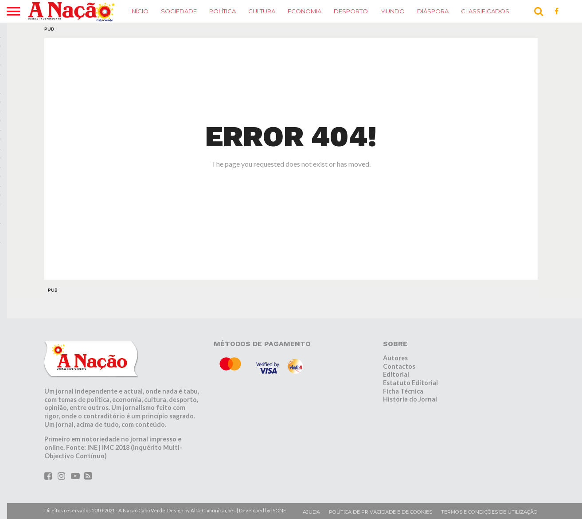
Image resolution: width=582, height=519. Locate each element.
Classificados (485, 11)
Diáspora (433, 11)
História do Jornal (410, 399)
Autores (395, 358)
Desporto (351, 11)
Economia (304, 11)
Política (222, 11)
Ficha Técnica (403, 391)
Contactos (399, 366)
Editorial (396, 374)
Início (139, 11)
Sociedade (179, 11)
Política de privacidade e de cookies (380, 512)
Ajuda (311, 512)
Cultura (261, 11)
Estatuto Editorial (410, 382)
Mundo (392, 11)
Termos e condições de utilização (489, 512)
